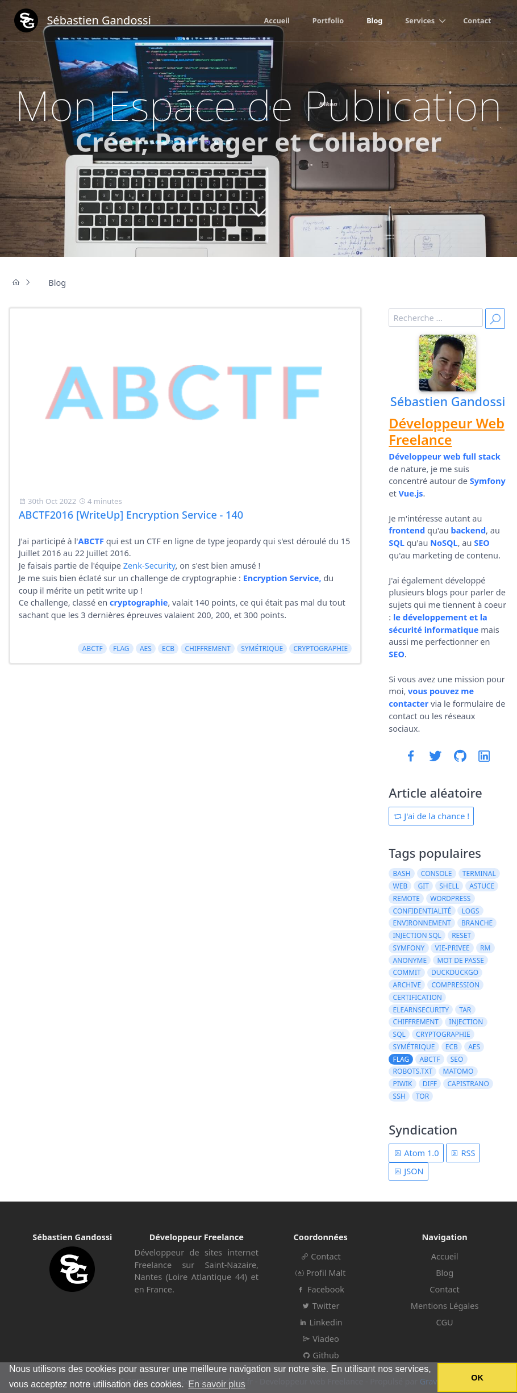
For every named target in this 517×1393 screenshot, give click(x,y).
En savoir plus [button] (216, 1384)
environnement (422, 923)
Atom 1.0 (416, 1152)
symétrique (262, 648)
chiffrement (208, 648)
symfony (409, 948)
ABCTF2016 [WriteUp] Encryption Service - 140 (131, 515)
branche (477, 923)
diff (430, 1083)
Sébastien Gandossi (448, 401)
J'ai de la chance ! (432, 815)
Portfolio (328, 20)
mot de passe (460, 960)
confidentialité (422, 911)
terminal (479, 873)
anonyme (410, 960)
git (423, 886)
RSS (463, 1152)
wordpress (450, 898)
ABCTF (92, 648)
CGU (444, 1322)
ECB (168, 648)
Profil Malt (320, 1272)
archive (407, 985)
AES (146, 648)
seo (457, 1059)
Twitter (320, 1305)
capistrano (468, 1083)
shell (449, 886)
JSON (409, 1171)
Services (420, 20)
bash (402, 873)
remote (406, 898)
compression (455, 985)
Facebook (320, 1289)
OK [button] (477, 1377)
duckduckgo (454, 972)
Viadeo (320, 1338)
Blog (374, 20)
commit (407, 972)
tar (465, 1010)
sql (399, 1034)
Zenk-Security (149, 565)
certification (417, 997)
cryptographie (320, 648)
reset (461, 935)
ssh (399, 1096)
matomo (458, 1071)
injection (466, 1022)
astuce (481, 886)
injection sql (417, 935)
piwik (402, 1083)
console (436, 873)
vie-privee (452, 948)
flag (121, 648)
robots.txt (413, 1071)
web (400, 886)
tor (422, 1096)
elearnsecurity (421, 1010)
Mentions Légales (445, 1305)
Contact (477, 20)
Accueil (277, 20)
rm (485, 948)
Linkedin (321, 1322)
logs (471, 911)
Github (320, 1355)
